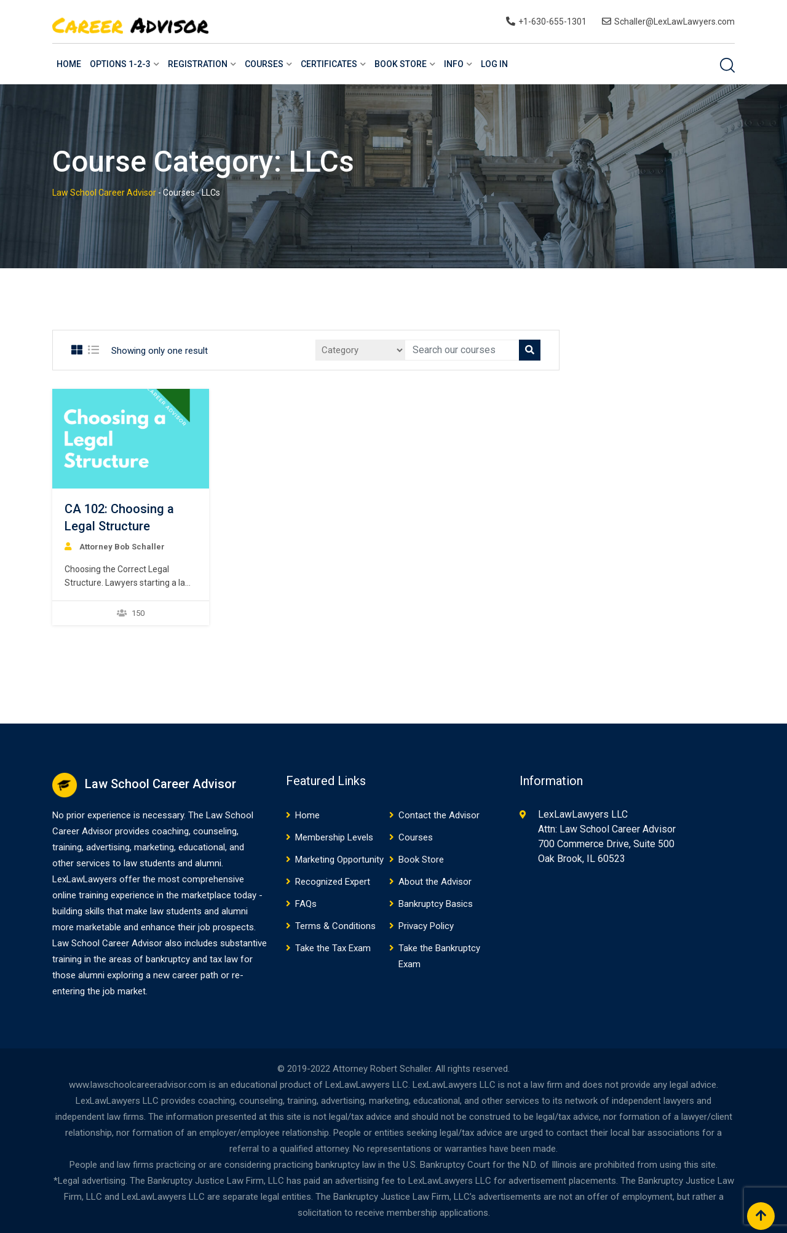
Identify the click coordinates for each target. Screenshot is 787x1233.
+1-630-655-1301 (552, 21)
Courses (264, 64)
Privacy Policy (426, 926)
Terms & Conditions (335, 926)
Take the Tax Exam (333, 948)
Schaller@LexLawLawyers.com (674, 21)
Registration (197, 64)
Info (454, 64)
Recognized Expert (332, 881)
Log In (494, 64)
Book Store (400, 64)
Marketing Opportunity (339, 859)
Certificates (329, 64)
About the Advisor (435, 881)
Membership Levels (334, 837)
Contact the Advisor (439, 815)
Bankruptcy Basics (435, 903)
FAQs (306, 903)
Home (69, 64)
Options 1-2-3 (120, 64)
